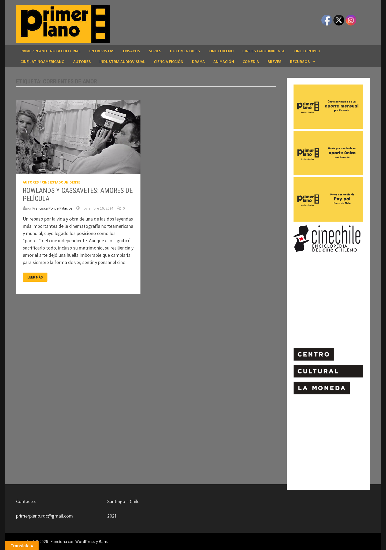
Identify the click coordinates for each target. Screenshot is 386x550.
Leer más (37, 277)
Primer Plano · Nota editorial (50, 50)
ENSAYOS (131, 50)
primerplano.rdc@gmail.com (44, 516)
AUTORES (82, 61)
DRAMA (198, 61)
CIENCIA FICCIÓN (168, 61)
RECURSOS (300, 61)
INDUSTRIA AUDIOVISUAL (122, 61)
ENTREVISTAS (101, 50)
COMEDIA (251, 61)
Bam (103, 541)
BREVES (274, 61)
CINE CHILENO (221, 50)
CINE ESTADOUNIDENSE (263, 50)
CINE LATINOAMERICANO (42, 61)
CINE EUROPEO (307, 50)
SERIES (155, 50)
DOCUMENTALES (185, 50)
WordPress (85, 541)
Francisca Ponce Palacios (52, 208)
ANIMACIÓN (223, 61)
